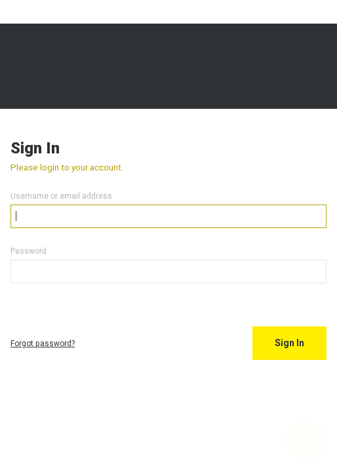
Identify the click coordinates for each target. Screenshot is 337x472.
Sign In (289, 343)
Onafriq (168, 66)
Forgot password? (42, 343)
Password (28, 251)
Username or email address (61, 196)
